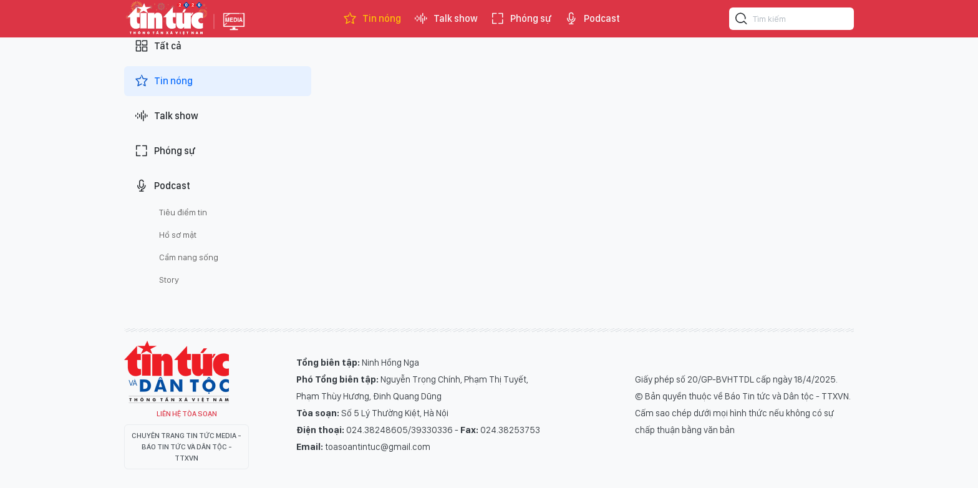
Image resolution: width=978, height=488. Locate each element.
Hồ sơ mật (177, 235)
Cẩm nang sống (188, 257)
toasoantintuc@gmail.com (377, 446)
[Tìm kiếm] (741, 20)
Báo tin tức (166, 18)
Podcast (592, 18)
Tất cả (158, 46)
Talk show (446, 18)
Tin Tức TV (176, 372)
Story (169, 280)
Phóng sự (520, 18)
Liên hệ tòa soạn (187, 413)
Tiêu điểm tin (183, 212)
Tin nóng (371, 18)
